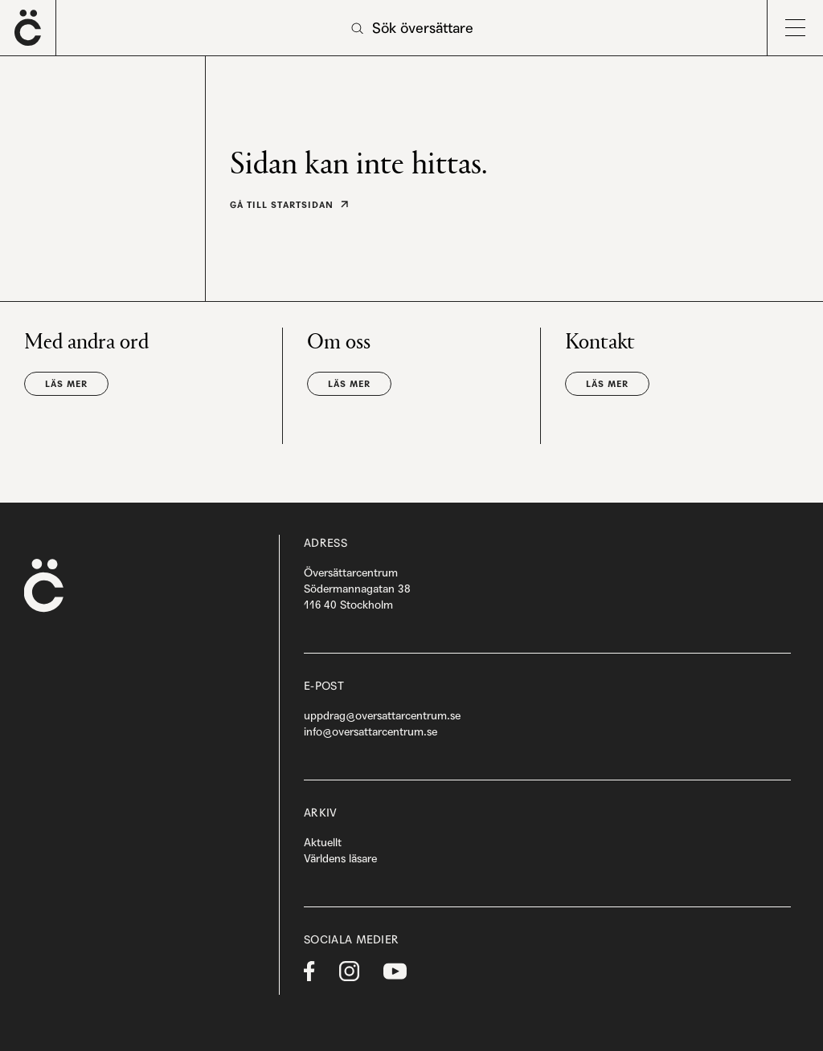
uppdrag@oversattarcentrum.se (382, 715)
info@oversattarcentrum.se (370, 731)
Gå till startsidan (282, 205)
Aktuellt (323, 842)
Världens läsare (340, 858)
